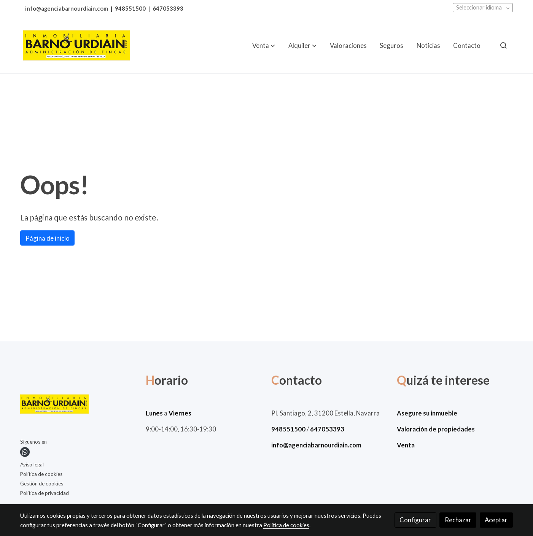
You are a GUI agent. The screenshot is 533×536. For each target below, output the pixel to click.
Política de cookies (41, 474)
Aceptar (496, 520)
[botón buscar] (503, 45)
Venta (406, 445)
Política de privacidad (44, 493)
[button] (264, 45)
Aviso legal (32, 464)
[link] (76, 45)
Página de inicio (47, 238)
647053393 (168, 8)
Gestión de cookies (41, 483)
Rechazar (458, 520)
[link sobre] (78, 405)
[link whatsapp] (25, 452)
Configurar (415, 520)
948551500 (130, 8)
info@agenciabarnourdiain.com (66, 8)
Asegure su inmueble (427, 413)
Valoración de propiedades (436, 429)
